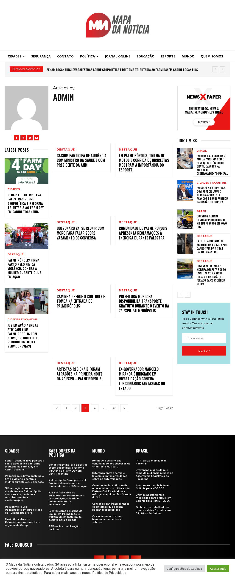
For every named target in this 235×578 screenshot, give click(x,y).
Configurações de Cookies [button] (184, 568)
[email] (204, 338)
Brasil (202, 151)
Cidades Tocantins (23, 319)
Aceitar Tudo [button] (218, 568)
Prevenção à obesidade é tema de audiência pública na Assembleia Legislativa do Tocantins (154, 475)
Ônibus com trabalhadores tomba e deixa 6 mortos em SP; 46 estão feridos (153, 510)
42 (114, 408)
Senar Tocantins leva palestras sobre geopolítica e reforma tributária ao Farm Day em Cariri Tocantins (122, 69)
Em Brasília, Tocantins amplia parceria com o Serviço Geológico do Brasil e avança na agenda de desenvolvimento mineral (212, 165)
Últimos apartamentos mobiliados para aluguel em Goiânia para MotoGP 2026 (153, 497)
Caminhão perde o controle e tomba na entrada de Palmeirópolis (81, 301)
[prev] (215, 69)
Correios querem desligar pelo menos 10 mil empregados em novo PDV (212, 221)
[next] (222, 69)
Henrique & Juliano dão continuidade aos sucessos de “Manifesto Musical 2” (111, 463)
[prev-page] (57, 408)
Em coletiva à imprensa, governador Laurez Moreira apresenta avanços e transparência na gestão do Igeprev (212, 195)
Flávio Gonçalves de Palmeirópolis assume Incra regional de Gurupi (22, 522)
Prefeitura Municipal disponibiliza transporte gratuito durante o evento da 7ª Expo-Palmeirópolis (144, 303)
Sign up (204, 350)
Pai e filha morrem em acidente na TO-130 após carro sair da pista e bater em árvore (212, 246)
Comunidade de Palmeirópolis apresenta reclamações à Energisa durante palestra (143, 233)
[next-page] (124, 408)
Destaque (15, 254)
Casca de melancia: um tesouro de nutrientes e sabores (107, 519)
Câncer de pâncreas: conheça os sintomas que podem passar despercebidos (110, 506)
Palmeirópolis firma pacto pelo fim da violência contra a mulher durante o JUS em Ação (24, 268)
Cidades (14, 189)
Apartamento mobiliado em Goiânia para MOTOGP (153, 487)
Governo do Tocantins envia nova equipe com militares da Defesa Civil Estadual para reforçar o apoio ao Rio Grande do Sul (111, 491)
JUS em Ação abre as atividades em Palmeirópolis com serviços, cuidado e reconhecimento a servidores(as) (23, 335)
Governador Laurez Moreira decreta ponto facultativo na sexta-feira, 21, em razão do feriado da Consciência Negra (211, 275)
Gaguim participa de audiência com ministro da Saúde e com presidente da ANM (81, 160)
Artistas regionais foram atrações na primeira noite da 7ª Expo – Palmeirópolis (79, 374)
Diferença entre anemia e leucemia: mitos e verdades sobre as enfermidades (109, 476)
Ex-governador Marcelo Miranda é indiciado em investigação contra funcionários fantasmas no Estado (142, 378)
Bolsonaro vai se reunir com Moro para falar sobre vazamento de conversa (80, 233)
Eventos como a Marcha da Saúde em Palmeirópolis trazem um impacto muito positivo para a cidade (65, 515)
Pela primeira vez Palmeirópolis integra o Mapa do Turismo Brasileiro (23, 509)
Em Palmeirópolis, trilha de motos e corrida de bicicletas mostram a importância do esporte (144, 163)
